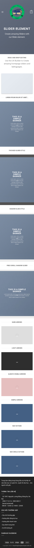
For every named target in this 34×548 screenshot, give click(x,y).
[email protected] (7, 503)
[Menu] (2, 12)
